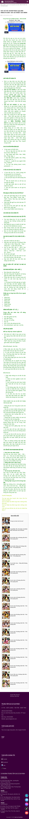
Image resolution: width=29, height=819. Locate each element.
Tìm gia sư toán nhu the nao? (16, 521)
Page (19, 20)
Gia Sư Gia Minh (19, 817)
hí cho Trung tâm (15, 405)
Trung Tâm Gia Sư (15, 694)
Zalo (16, 20)
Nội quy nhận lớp (14, 696)
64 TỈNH (4, 4)
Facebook (11, 20)
